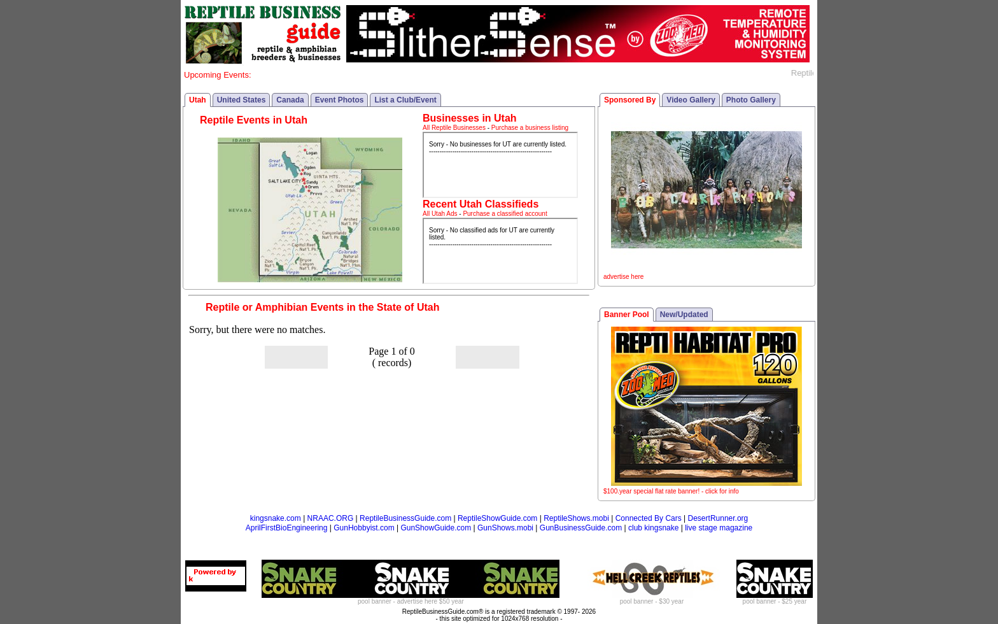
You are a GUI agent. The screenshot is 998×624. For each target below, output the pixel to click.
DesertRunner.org (718, 518)
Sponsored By (630, 100)
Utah (197, 100)
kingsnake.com (275, 518)
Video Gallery (690, 100)
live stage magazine (718, 527)
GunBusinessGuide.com (581, 527)
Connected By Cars (648, 518)
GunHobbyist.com (364, 527)
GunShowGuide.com (435, 527)
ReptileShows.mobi (576, 518)
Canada (290, 100)
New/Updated (684, 314)
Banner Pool (626, 314)
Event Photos (339, 100)
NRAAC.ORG (330, 518)
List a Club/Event (405, 100)
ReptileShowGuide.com (497, 518)
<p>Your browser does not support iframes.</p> (500, 165)
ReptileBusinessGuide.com (405, 518)
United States (241, 100)
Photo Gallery (751, 100)
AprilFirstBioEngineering (287, 527)
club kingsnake (653, 527)
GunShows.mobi (505, 527)
